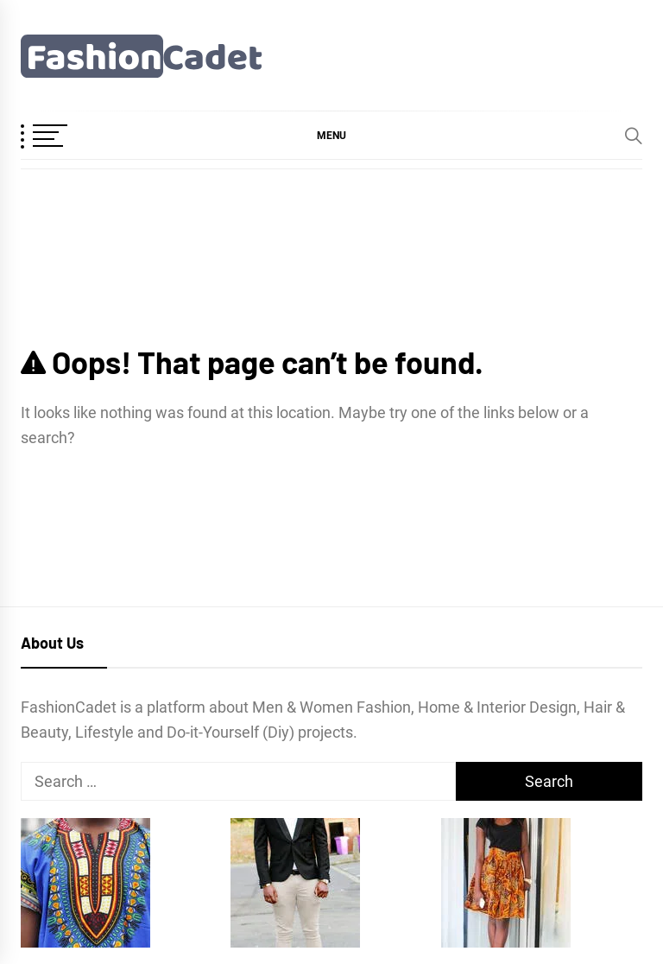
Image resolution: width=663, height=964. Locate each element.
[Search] (633, 135)
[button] (331, 134)
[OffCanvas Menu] (64, 137)
